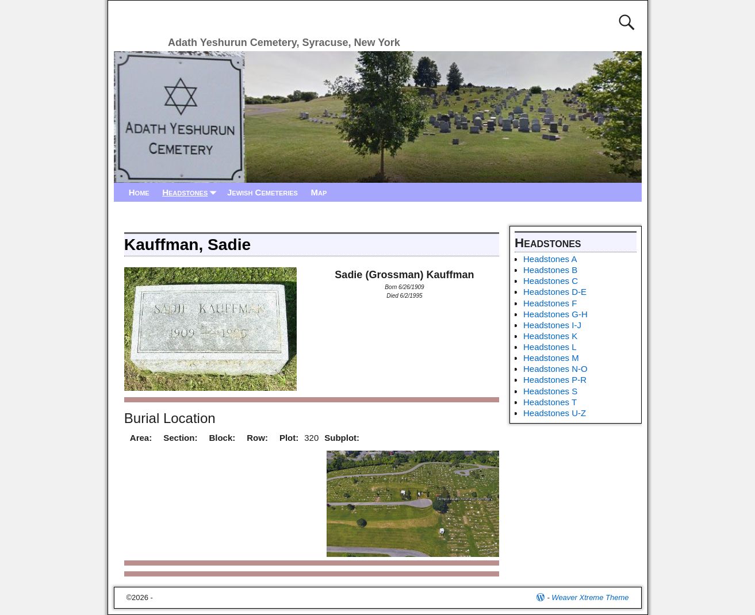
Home (139, 192)
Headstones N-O (555, 369)
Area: (141, 438)
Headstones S (550, 391)
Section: (180, 438)
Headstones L (550, 347)
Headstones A (550, 259)
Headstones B (550, 270)
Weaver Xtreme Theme (589, 597)
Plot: (288, 438)
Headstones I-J (552, 325)
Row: (257, 438)
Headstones (191, 192)
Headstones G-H (555, 314)
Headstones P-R (555, 380)
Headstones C (550, 281)
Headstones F (550, 303)
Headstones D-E (555, 292)
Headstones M (551, 358)
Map (319, 192)
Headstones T (550, 402)
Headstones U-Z (554, 413)
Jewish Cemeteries (262, 192)
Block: (222, 438)
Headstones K (550, 336)
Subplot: (341, 438)
